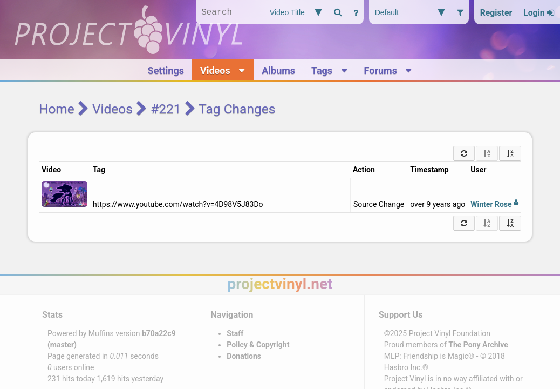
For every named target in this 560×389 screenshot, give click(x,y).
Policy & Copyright (258, 344)
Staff (235, 333)
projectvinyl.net (279, 284)
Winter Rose (494, 204)
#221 (166, 109)
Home (56, 109)
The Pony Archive (478, 344)
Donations (244, 356)
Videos (112, 109)
